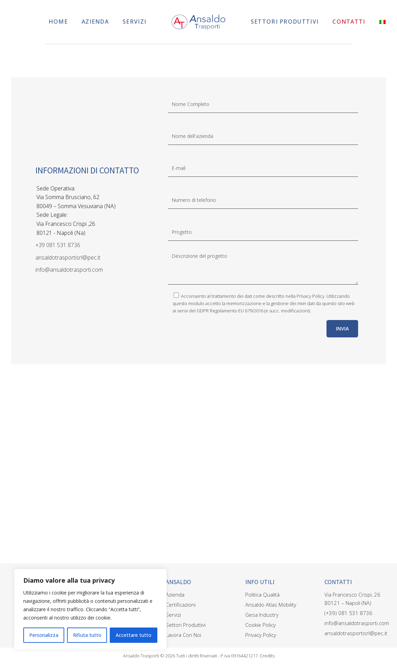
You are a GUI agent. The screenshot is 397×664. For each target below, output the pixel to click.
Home (58, 21)
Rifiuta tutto (87, 635)
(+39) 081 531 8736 (348, 612)
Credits (267, 656)
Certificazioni (181, 604)
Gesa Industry (262, 614)
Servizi (134, 21)
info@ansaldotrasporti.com (69, 269)
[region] (90, 609)
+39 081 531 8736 (57, 245)
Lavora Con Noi (183, 634)
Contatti (348, 21)
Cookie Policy (260, 624)
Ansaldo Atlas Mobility (270, 604)
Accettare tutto (133, 635)
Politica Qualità (262, 594)
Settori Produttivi (285, 21)
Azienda (95, 21)
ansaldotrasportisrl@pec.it (67, 257)
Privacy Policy (310, 296)
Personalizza (43, 635)
